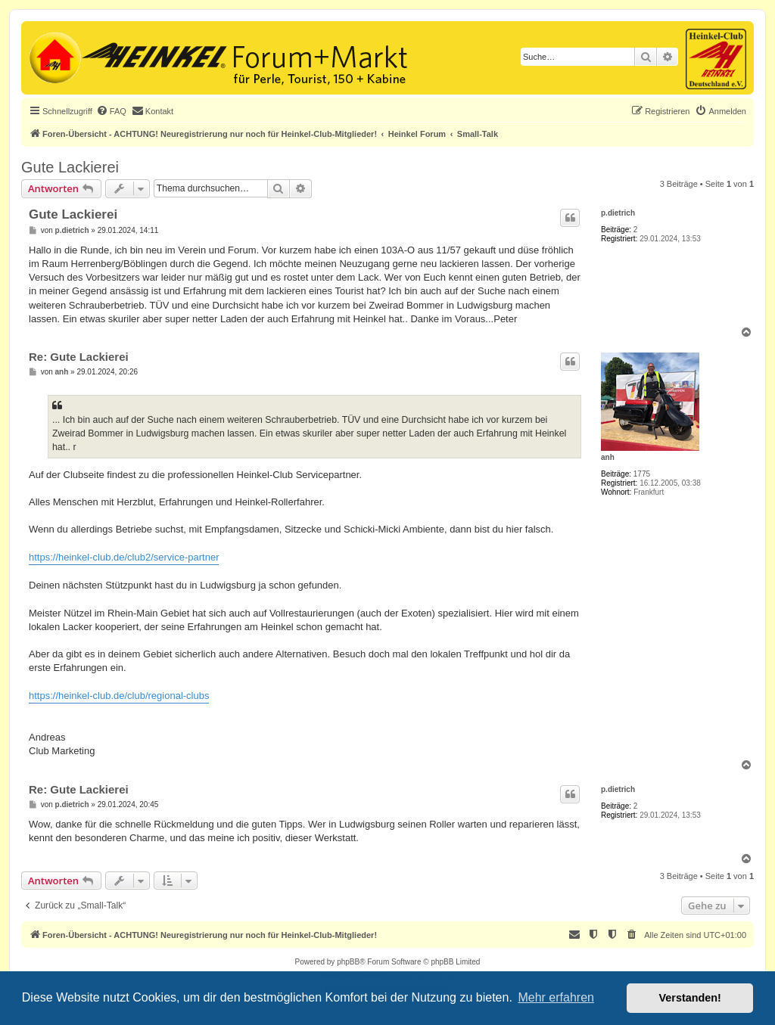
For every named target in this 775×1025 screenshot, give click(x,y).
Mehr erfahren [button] (556, 997)
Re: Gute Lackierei (79, 356)
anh (608, 457)
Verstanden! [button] (690, 998)
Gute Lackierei (70, 167)
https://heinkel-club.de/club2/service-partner (124, 557)
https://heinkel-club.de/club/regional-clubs (119, 695)
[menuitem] (111, 111)
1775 (641, 474)
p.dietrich (618, 213)
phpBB (348, 962)
